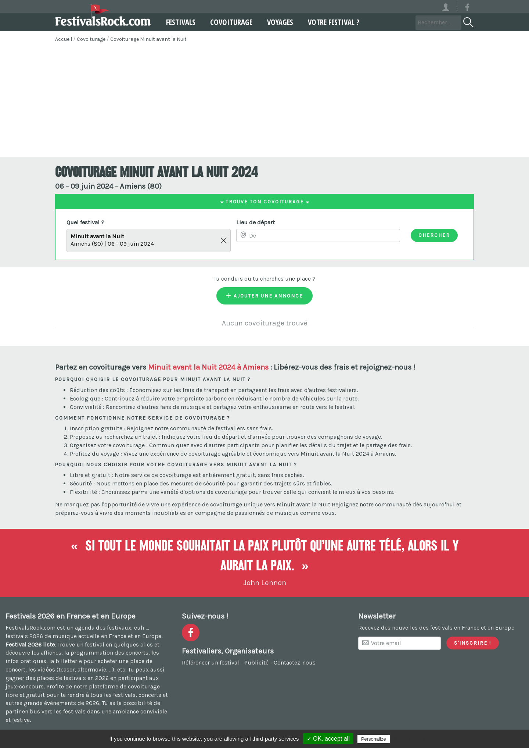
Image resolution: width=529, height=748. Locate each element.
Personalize (373, 739)
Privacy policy (409, 739)
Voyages (279, 22)
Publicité (256, 662)
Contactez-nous (295, 662)
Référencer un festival (210, 662)
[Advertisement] (264, 102)
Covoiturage (230, 22)
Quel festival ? (85, 222)
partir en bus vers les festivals (46, 711)
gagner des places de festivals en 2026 (57, 677)
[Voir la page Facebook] (467, 8)
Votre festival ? (333, 22)
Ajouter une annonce (264, 296)
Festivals (180, 22)
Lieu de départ (255, 222)
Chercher (434, 235)
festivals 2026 (24, 636)
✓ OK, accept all (328, 738)
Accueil (63, 39)
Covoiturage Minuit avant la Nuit (148, 39)
